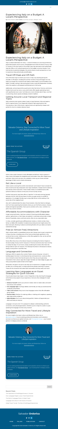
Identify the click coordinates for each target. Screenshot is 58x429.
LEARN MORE (12, 165)
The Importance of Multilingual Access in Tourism (19, 394)
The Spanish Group (22, 158)
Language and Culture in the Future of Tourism (18, 402)
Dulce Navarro (11, 21)
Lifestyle (35, 21)
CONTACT (42, 422)
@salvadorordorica (29, 137)
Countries (25, 21)
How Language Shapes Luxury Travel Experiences (19, 397)
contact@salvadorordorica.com (28, 1)
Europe (31, 21)
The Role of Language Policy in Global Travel (18, 399)
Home (11, 422)
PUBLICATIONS (30, 422)
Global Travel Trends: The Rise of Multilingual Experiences (22, 404)
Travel (40, 21)
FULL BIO (19, 422)
